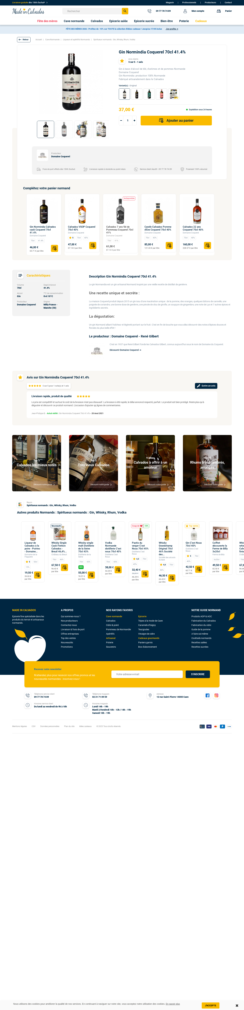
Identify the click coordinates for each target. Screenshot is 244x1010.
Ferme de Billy (218, 554)
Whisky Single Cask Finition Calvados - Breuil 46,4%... (59, 547)
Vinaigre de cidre (146, 633)
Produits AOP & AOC (201, 616)
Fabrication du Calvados (203, 620)
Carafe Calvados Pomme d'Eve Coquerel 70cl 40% (158, 228)
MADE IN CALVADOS (24, 610)
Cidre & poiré (112, 625)
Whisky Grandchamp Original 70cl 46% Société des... (166, 548)
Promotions (67, 647)
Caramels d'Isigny (147, 625)
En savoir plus (173, 1004)
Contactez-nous (69, 625)
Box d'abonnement (147, 647)
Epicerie (142, 616)
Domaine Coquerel (38, 236)
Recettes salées (199, 642)
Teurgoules (143, 629)
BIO (81, 567)
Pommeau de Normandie (118, 629)
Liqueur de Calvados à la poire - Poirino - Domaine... (32, 547)
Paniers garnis (145, 642)
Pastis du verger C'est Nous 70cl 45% (140, 545)
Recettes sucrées (199, 647)
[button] (24, 39)
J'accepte (210, 1005)
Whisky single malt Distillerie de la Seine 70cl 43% (86, 547)
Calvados (110, 620)
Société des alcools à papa (167, 558)
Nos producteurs (69, 620)
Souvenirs (111, 647)
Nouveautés (67, 642)
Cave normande (114, 616)
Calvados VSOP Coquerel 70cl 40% (81, 228)
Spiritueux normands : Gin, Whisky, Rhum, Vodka (51, 505)
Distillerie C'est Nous (111, 555)
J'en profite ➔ (172, 29)
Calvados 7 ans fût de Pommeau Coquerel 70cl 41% (119, 229)
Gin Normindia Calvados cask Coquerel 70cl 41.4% (43, 229)
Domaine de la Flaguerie (31, 555)
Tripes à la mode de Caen (150, 620)
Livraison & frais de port (73, 629)
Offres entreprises (70, 633)
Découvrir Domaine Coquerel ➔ (125, 350)
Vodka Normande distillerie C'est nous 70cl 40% (113, 547)
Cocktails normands (201, 638)
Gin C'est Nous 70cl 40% (194, 544)
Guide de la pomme (200, 629)
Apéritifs (110, 633)
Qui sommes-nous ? (71, 616)
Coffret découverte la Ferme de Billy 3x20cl (220, 547)
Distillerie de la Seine (84, 555)
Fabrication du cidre (201, 625)
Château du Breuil (59, 554)
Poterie (109, 642)
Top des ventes (68, 638)
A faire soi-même (199, 633)
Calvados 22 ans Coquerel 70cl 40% (193, 228)
